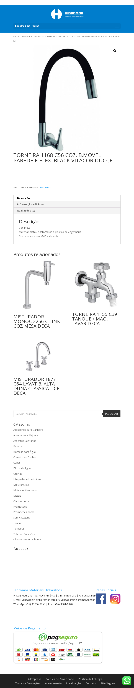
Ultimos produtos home (27, 539)
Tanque (17, 523)
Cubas (16, 462)
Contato (91, 683)
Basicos (17, 446)
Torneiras (37, 36)
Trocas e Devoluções (27, 683)
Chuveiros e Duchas (24, 457)
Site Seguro (108, 683)
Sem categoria (21, 517)
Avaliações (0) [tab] (26, 210)
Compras (25, 36)
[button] (115, 51)
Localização (73, 683)
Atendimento (53, 683)
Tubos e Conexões (24, 534)
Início (16, 36)
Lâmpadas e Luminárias (27, 479)
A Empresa (34, 679)
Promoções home (23, 512)
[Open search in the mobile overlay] (67, 413)
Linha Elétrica (21, 484)
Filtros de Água (22, 468)
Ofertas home (21, 501)
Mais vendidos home (25, 490)
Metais (17, 495)
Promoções (20, 506)
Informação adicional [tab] (30, 204)
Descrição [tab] (23, 198)
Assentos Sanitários (24, 440)
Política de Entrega (90, 679)
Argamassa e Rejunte (25, 435)
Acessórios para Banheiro (28, 429)
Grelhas (17, 473)
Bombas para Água (24, 452)
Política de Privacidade (60, 679)
